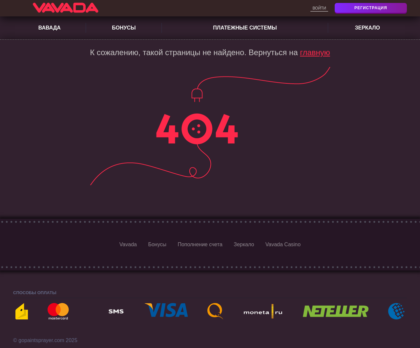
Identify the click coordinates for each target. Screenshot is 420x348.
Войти (319, 8)
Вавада (49, 28)
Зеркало (367, 28)
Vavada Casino (283, 244)
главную (315, 52)
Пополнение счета (200, 244)
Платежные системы (245, 28)
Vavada (128, 244)
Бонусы (124, 28)
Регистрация (370, 8)
